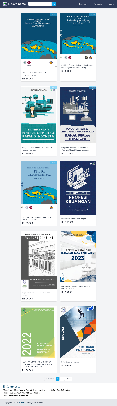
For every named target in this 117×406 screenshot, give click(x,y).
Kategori (84, 4)
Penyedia (99, 4)
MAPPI (22, 402)
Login (111, 4)
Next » (68, 379)
